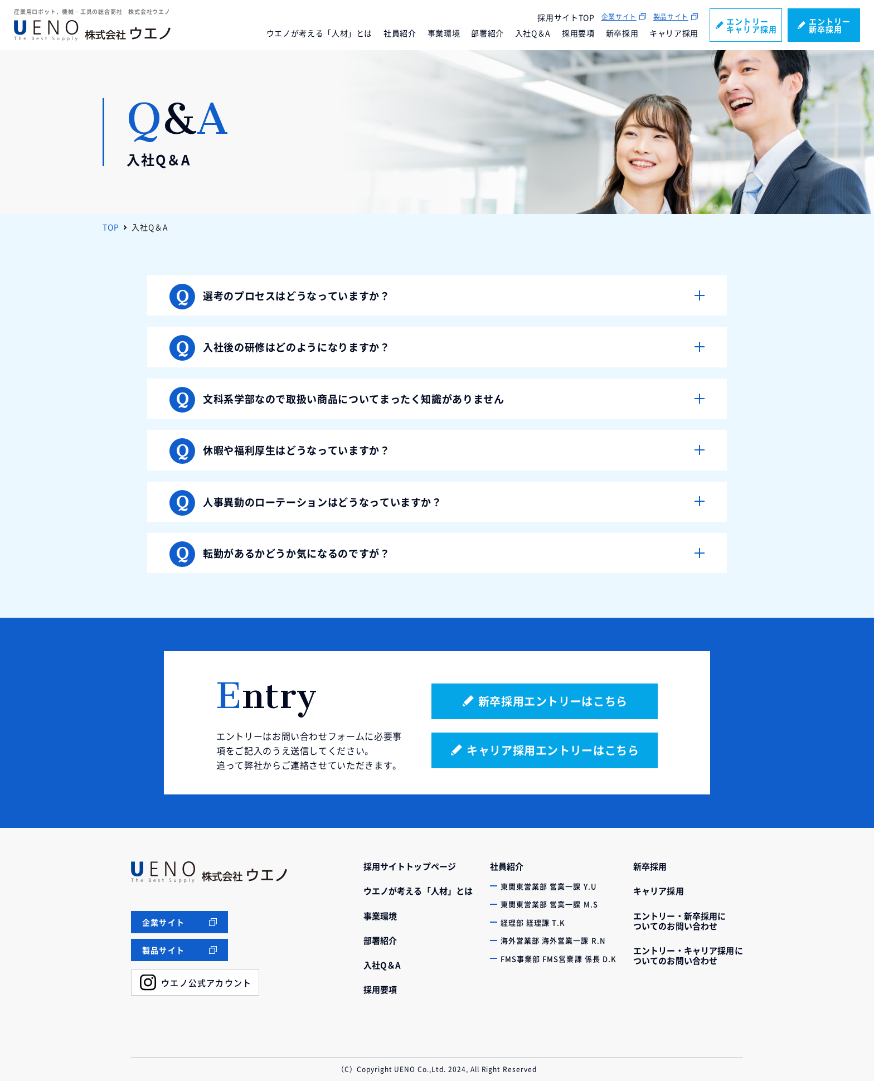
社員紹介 (399, 32)
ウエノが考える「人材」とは (319, 32)
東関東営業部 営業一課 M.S (549, 904)
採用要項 (578, 32)
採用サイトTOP (565, 17)
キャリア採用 (673, 32)
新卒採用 (622, 32)
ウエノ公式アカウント (206, 982)
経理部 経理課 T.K (533, 922)
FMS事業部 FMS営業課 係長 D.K (558, 958)
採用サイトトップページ (410, 866)
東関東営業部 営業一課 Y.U (549, 886)
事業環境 (444, 32)
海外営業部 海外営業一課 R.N (553, 940)
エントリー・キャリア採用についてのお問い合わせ (688, 955)
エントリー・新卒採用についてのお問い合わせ (679, 921)
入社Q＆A (533, 32)
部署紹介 (487, 32)
